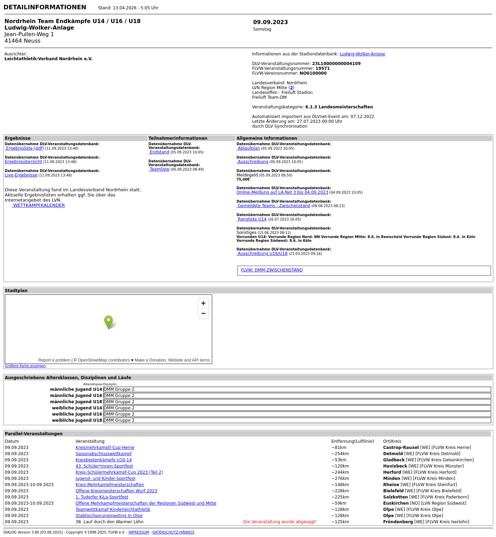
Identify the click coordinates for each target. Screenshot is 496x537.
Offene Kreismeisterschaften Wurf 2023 (116, 490)
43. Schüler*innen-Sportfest (104, 466)
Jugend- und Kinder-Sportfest (105, 478)
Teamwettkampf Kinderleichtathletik (113, 509)
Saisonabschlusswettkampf (104, 453)
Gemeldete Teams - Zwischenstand (273, 205)
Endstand (158, 152)
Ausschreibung (252, 161)
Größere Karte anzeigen (25, 366)
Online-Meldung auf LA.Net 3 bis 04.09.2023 (282, 192)
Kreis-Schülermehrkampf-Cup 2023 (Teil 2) (119, 472)
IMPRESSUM (138, 532)
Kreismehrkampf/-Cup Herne (105, 447)
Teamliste (158, 169)
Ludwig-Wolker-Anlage (362, 54)
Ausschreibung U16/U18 (262, 253)
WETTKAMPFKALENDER (38, 205)
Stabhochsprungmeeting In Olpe (109, 515)
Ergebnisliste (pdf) (24, 148)
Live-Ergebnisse (21, 175)
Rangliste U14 (252, 219)
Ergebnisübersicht (23, 161)
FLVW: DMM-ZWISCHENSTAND (272, 270)
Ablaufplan (248, 148)
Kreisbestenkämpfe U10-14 (104, 460)
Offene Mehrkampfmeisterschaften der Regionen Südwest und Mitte (146, 503)
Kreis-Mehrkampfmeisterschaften (110, 484)
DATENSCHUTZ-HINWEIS (174, 532)
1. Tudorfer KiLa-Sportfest (102, 497)
